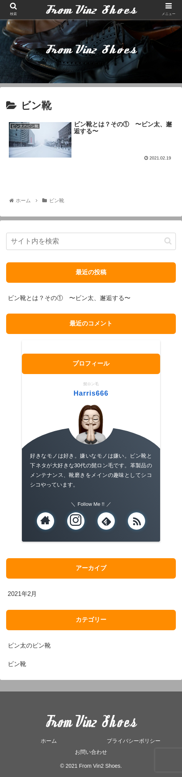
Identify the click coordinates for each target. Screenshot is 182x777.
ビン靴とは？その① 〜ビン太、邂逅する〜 (69, 298)
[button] (168, 241)
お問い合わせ (91, 752)
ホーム (49, 741)
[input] (91, 241)
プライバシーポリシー (133, 741)
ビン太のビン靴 (29, 645)
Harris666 (90, 393)
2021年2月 (22, 594)
